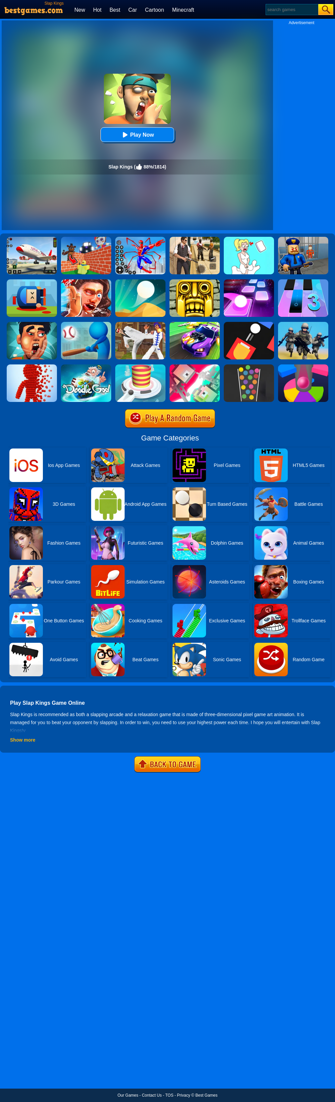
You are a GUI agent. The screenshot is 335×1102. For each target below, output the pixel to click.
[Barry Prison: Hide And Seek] (303, 239)
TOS (169, 1095)
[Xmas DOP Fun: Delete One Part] (249, 239)
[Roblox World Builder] (86, 239)
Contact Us (151, 1095)
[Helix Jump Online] (303, 366)
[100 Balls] (249, 366)
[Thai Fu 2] (140, 324)
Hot (97, 10)
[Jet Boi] (195, 366)
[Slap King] (32, 324)
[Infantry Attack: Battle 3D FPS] (303, 324)
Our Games (128, 1095)
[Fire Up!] (249, 324)
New (79, 10)
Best (115, 10)
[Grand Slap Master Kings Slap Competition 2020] (86, 281)
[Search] (292, 9)
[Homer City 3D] (86, 324)
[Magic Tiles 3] (303, 281)
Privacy (183, 1095)
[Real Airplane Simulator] (32, 239)
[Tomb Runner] (195, 281)
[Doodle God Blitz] (86, 366)
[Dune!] (140, 281)
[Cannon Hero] (32, 281)
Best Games (206, 1095)
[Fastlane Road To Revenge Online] (195, 324)
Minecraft (183, 10)
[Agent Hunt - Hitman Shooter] (195, 239)
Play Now (137, 135)
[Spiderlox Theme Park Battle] (140, 239)
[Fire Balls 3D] (140, 366)
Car (132, 10)
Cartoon (154, 10)
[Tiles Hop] (249, 281)
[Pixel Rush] (32, 366)
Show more (22, 740)
